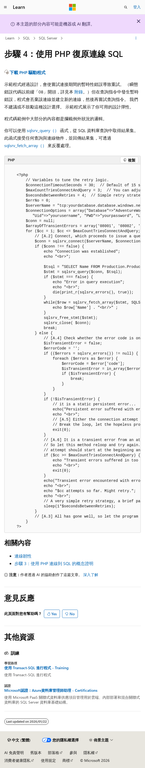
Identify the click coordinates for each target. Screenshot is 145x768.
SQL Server (48, 38)
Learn (9, 38)
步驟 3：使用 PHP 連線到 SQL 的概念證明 (53, 563)
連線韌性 (23, 556)
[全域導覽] (5, 7)
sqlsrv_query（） (43, 130)
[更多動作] (136, 38)
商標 (66, 760)
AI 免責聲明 (14, 752)
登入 (137, 6)
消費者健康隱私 (17, 760)
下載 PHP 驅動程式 (27, 72)
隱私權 (89, 752)
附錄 (78, 91)
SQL (26, 38)
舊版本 (35, 752)
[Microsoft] (72, 7)
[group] (72, 348)
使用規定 (48, 760)
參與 (73, 752)
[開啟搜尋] (125, 7)
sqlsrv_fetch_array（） (25, 145)
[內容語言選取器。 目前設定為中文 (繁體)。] (19, 740)
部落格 (53, 752)
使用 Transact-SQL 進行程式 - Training (36, 667)
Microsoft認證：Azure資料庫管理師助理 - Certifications (50, 690)
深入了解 (90, 574)
